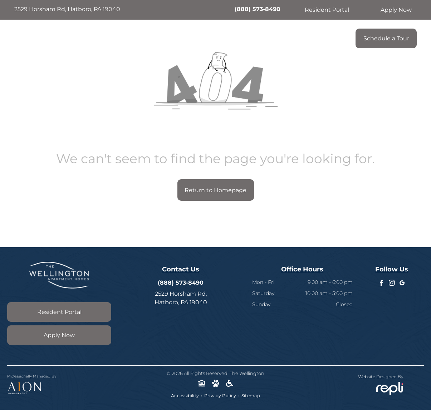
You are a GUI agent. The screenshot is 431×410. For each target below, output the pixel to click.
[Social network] (201, 384)
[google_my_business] (402, 284)
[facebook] (381, 284)
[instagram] (391, 284)
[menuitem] (147, 36)
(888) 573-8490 (257, 9)
